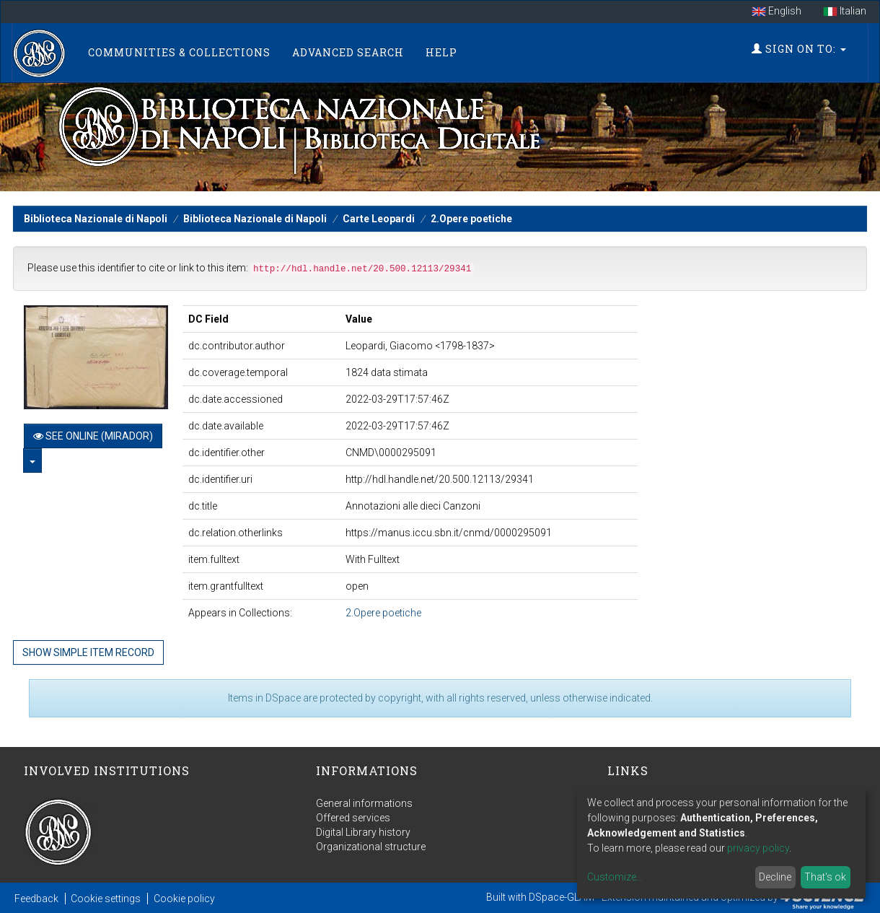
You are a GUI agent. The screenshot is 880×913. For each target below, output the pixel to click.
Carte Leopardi (379, 218)
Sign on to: (799, 49)
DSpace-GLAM (561, 897)
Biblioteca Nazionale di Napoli (95, 218)
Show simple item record (88, 652)
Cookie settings (106, 898)
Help (441, 52)
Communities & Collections (179, 52)
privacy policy (758, 848)
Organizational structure (371, 846)
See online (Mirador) (93, 436)
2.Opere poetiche (471, 218)
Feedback (36, 898)
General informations (364, 803)
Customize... (615, 877)
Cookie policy (184, 898)
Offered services (353, 818)
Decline (775, 877)
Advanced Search (348, 52)
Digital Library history (363, 832)
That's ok (825, 877)
